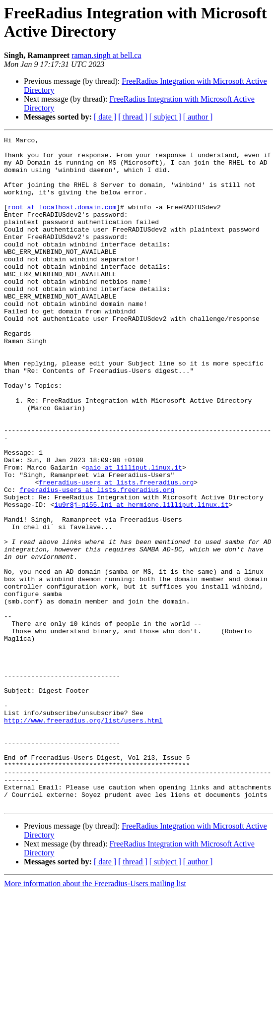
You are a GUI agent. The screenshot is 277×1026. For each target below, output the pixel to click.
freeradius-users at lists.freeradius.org (116, 551)
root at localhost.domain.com (62, 221)
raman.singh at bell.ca (106, 55)
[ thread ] (132, 117)
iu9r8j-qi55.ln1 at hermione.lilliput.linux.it (141, 578)
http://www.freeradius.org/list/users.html (83, 837)
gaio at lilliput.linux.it (133, 534)
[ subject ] (165, 117)
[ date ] (105, 117)
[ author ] (198, 117)
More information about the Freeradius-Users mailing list (95, 1017)
